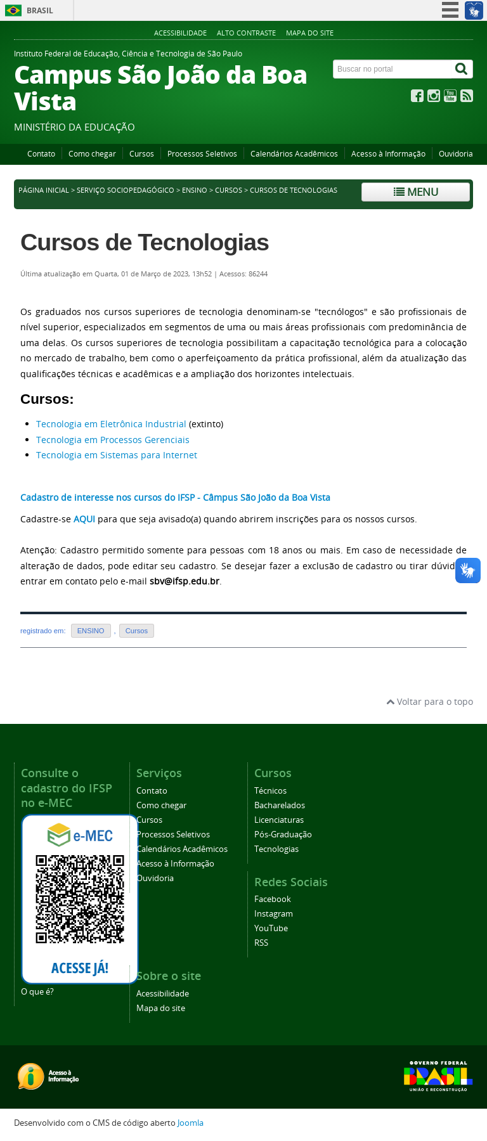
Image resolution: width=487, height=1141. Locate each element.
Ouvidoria (456, 153)
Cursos (141, 153)
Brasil (40, 10)
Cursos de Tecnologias (144, 242)
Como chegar (92, 153)
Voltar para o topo (429, 701)
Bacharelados (279, 805)
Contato (41, 153)
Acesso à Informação (388, 153)
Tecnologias (276, 849)
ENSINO (194, 190)
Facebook (272, 899)
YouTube (271, 928)
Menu (416, 191)
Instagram (273, 913)
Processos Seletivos (202, 153)
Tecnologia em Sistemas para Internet (116, 455)
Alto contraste (246, 32)
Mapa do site (310, 32)
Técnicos (270, 790)
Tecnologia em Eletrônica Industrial (111, 424)
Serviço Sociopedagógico (125, 190)
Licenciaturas (279, 820)
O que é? (37, 991)
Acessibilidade (180, 32)
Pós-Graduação (283, 834)
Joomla (191, 1123)
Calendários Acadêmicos (294, 153)
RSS (261, 943)
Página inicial (43, 190)
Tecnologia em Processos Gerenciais (113, 440)
